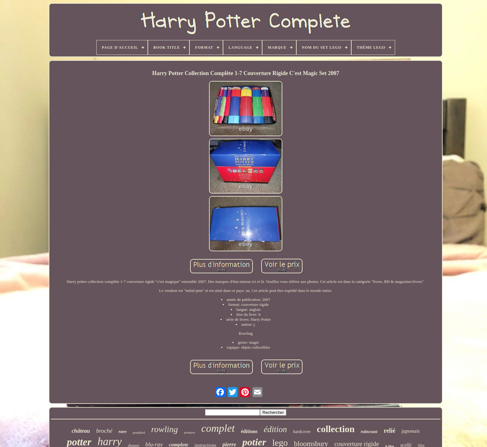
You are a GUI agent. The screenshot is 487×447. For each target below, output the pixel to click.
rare (123, 431)
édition (275, 429)
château (81, 431)
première (189, 432)
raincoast (369, 431)
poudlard (139, 432)
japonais (411, 431)
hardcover (302, 431)
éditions (249, 431)
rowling (164, 429)
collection (336, 429)
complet (218, 428)
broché (104, 430)
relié (389, 430)
